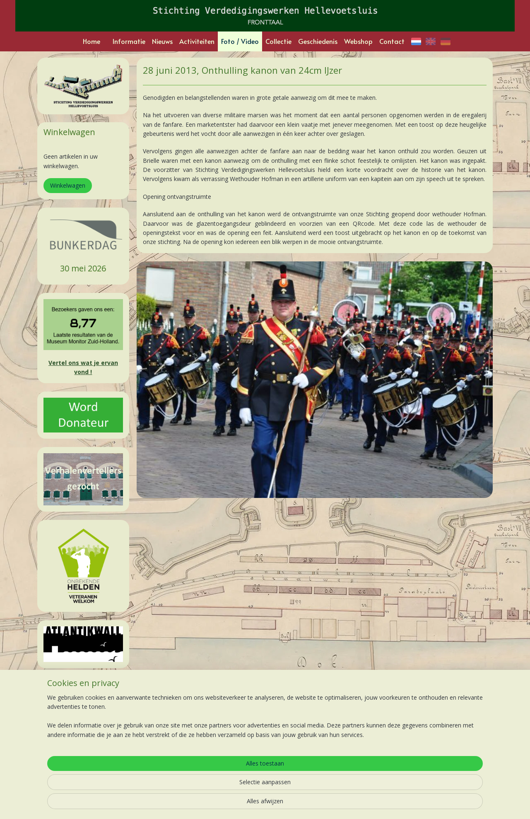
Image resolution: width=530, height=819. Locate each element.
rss (246, 804)
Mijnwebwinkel (349, 804)
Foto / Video (240, 41)
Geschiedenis (317, 41)
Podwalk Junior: (251, 717)
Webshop (358, 41)
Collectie (278, 41)
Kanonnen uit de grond (262, 727)
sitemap (228, 804)
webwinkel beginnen (277, 804)
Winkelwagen (67, 185)
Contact (392, 41)
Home (91, 41)
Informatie (129, 41)
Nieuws (162, 41)
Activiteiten (196, 41)
